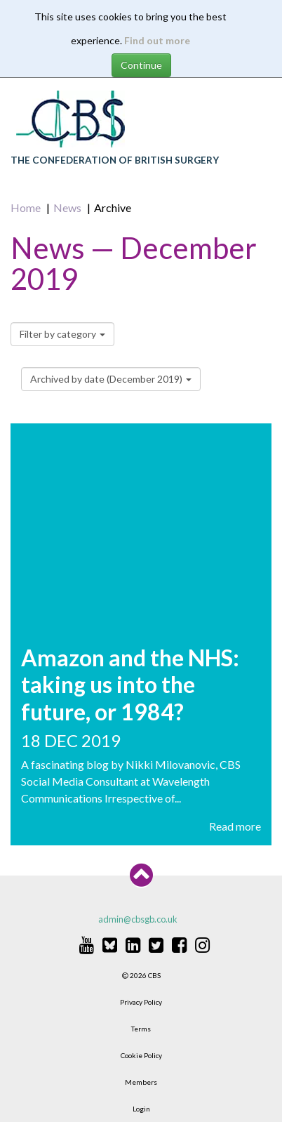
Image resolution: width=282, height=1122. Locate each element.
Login (141, 1108)
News (67, 207)
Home (26, 207)
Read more (235, 826)
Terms (141, 1028)
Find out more (157, 40)
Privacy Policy (141, 1002)
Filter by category (62, 334)
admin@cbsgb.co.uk (137, 919)
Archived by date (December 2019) (111, 379)
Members (141, 1082)
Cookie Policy (141, 1055)
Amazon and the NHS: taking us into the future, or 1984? (130, 684)
